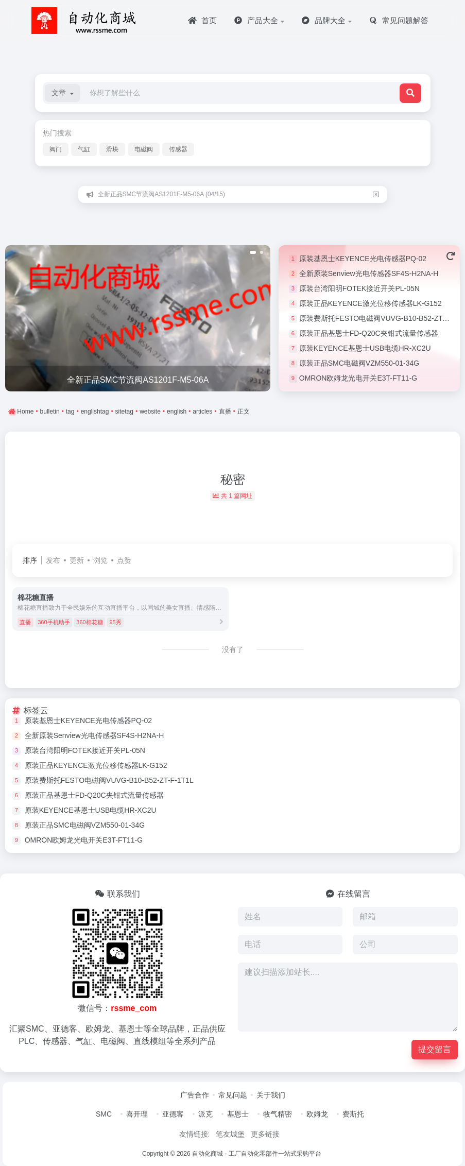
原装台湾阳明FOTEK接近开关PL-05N (359, 288)
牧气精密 (277, 1114)
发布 (53, 560)
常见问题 (232, 1095)
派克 (205, 1114)
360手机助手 (54, 622)
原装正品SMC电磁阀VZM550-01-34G (359, 363)
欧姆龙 (317, 1114)
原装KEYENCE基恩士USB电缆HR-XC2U (365, 348)
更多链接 (265, 1134)
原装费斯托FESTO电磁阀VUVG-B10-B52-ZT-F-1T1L (109, 780)
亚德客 (173, 1114)
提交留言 (434, 1049)
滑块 (112, 149)
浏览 (100, 560)
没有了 (233, 649)
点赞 (124, 560)
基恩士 (238, 1114)
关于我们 (270, 1095)
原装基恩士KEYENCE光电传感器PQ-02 (362, 258)
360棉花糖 (89, 622)
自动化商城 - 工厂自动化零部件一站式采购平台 (256, 1153)
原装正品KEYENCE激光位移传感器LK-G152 (370, 303)
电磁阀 (143, 149)
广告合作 (194, 1095)
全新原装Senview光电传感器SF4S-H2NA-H (369, 273)
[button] (62, 93)
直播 (25, 622)
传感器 (178, 149)
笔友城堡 (230, 1134)
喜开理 (137, 1114)
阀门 (55, 149)
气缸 (84, 149)
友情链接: (194, 1134)
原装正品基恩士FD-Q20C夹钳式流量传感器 (368, 333)
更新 (77, 560)
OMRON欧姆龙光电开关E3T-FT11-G (358, 378)
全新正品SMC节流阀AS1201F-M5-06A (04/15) (161, 194)
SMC (104, 1114)
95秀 (115, 622)
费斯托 (353, 1114)
